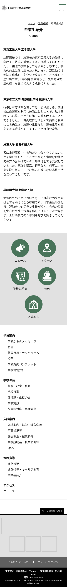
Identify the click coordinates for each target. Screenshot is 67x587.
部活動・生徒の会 (19, 397)
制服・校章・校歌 (19, 385)
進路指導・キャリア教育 (23, 469)
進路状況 (13, 463)
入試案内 (9, 419)
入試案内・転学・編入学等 (25, 424)
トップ (31, 23)
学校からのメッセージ (22, 341)
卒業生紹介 (15, 475)
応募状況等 (15, 430)
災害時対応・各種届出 (22, 409)
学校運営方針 (16, 370)
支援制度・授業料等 (20, 436)
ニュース (9, 491)
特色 (10, 347)
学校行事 (13, 391)
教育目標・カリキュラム (23, 352)
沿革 (10, 358)
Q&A (11, 447)
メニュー (62, 10)
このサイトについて (18, 562)
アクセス (9, 485)
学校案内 (9, 335)
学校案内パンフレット (22, 364)
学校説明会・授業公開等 (23, 442)
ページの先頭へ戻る (52, 511)
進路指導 (43, 23)
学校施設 (13, 403)
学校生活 (9, 380)
